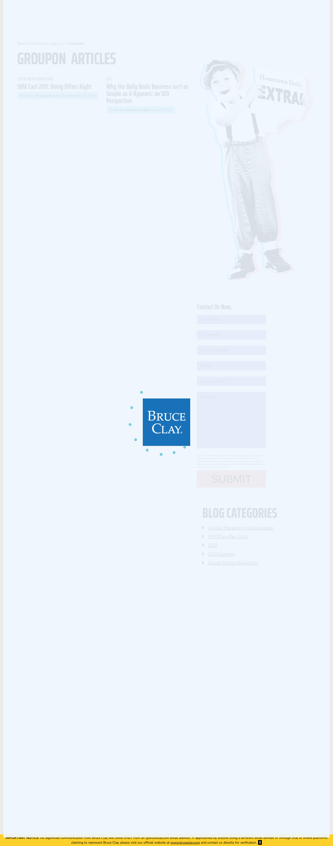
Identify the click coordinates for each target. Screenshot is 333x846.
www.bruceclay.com (185, 842)
